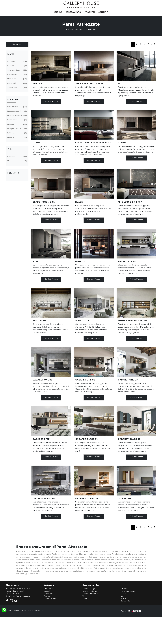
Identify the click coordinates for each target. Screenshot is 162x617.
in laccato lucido (16, 111)
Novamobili (16, 83)
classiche (16, 156)
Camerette (125, 601)
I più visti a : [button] (13, 173)
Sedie (85, 598)
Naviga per (17, 44)
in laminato (16, 120)
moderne (16, 161)
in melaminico (16, 107)
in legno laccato (16, 128)
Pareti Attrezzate (90, 29)
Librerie (124, 589)
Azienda (58, 12)
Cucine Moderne (89, 591)
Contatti (103, 12)
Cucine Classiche (90, 593)
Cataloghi (48, 593)
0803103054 (15, 593)
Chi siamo (48, 589)
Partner (47, 596)
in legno (16, 124)
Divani (123, 593)
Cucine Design (88, 589)
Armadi (124, 598)
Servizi (47, 591)
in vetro (16, 137)
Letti (122, 596)
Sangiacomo (16, 87)
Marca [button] (10, 54)
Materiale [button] (12, 99)
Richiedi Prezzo (51, 101)
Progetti (90, 12)
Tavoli (85, 596)
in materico (16, 133)
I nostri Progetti (51, 598)
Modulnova (16, 79)
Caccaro (16, 65)
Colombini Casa (16, 70)
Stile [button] (9, 149)
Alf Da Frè (16, 61)
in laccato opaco (16, 115)
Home (68, 29)
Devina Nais (16, 74)
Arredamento (73, 12)
